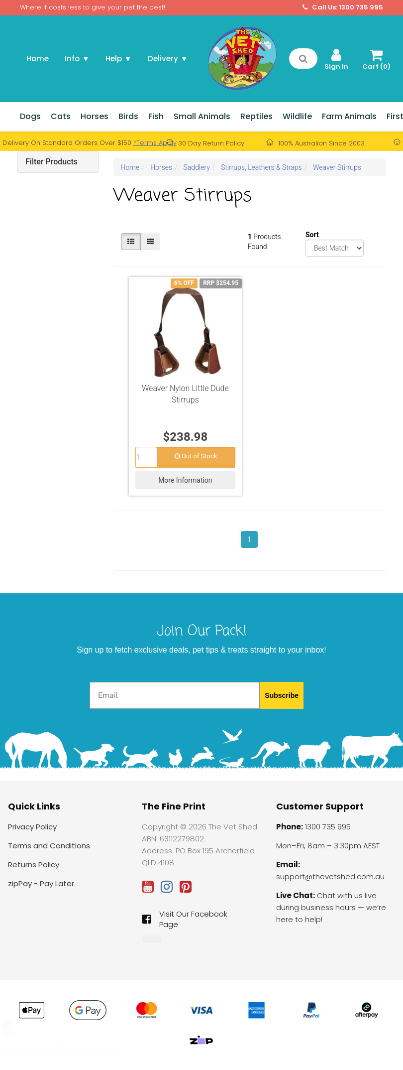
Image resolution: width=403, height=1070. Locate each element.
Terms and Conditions (49, 845)
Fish (156, 116)
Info (77, 58)
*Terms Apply (155, 142)
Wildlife (297, 116)
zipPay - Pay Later (41, 883)
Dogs (30, 116)
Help (118, 58)
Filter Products (51, 161)
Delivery (168, 58)
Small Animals (202, 116)
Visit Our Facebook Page (184, 919)
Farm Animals (349, 116)
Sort (309, 235)
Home (37, 58)
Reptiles (256, 116)
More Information (185, 480)
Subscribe (282, 695)
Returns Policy (33, 864)
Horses (94, 116)
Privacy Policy (32, 826)
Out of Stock (196, 456)
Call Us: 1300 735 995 (342, 7)
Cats (61, 116)
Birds (128, 116)
